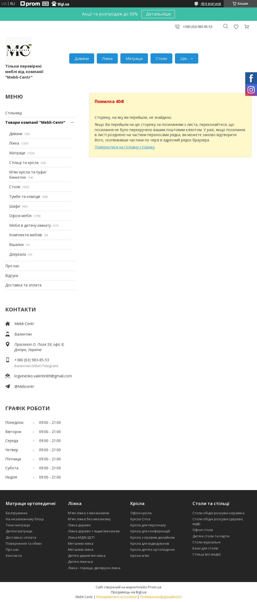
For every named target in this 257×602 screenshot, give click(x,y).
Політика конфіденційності (161, 597)
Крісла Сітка (140, 519)
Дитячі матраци (19, 531)
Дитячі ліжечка (80, 561)
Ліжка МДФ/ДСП (81, 537)
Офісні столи (202, 529)
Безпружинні (16, 513)
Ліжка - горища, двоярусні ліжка (94, 567)
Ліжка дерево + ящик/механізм (94, 531)
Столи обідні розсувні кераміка (218, 513)
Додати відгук (236, 26)
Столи (161, 58)
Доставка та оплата (23, 284)
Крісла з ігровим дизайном (152, 537)
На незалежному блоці (25, 519)
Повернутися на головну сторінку (125, 147)
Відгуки (11, 275)
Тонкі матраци (18, 525)
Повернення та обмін (24, 543)
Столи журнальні (206, 542)
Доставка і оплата (21, 537)
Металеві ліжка (80, 543)
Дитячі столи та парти (210, 536)
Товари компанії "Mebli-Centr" (35, 122)
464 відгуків (211, 3)
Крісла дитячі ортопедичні (152, 549)
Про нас (12, 265)
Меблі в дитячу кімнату (30, 225)
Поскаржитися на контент (116, 597)
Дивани (81, 58)
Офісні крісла (141, 513)
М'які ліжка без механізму (89, 519)
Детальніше (158, 14)
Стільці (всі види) (206, 554)
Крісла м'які (139, 555)
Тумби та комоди (24, 196)
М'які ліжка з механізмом (88, 513)
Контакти (14, 555)
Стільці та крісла (24, 162)
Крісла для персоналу (148, 525)
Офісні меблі (20, 215)
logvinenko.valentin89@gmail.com (43, 375)
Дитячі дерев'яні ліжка (86, 555)
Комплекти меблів (25, 234)
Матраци (134, 58)
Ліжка (107, 58)
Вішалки (16, 244)
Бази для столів (205, 548)
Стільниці (13, 112)
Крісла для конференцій (150, 531)
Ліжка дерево (79, 525)
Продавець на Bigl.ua (128, 592)
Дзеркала (17, 254)
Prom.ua (154, 587)
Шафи (14, 206)
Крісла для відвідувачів (149, 543)
